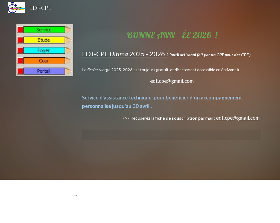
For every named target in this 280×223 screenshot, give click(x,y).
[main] (172, 71)
